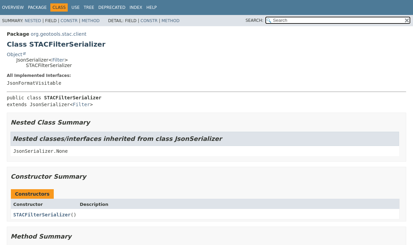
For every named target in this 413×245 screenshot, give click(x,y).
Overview (13, 7)
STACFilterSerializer (42, 214)
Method (91, 20)
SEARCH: (255, 20)
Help (151, 7)
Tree (89, 7)
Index (136, 7)
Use (75, 7)
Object (14, 54)
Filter (58, 60)
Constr (69, 20)
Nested (32, 20)
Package (37, 7)
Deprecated (112, 7)
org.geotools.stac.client (58, 34)
